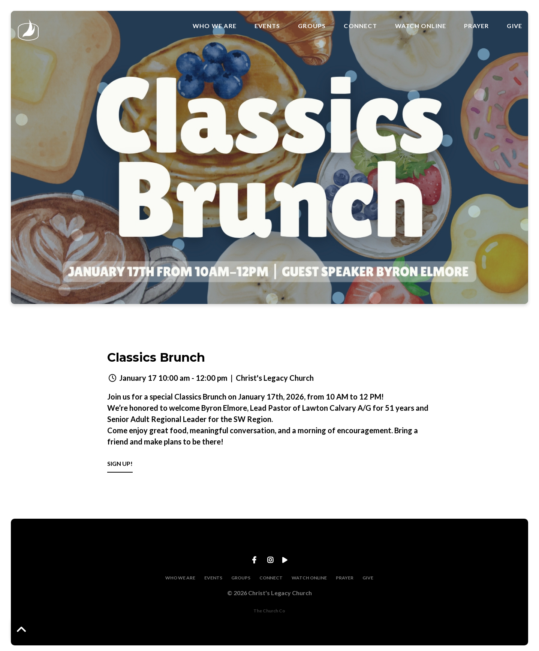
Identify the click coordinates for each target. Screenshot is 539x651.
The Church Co (269, 611)
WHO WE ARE (215, 26)
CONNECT (360, 26)
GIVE (514, 26)
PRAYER (476, 26)
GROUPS (312, 26)
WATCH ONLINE (420, 26)
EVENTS (267, 26)
